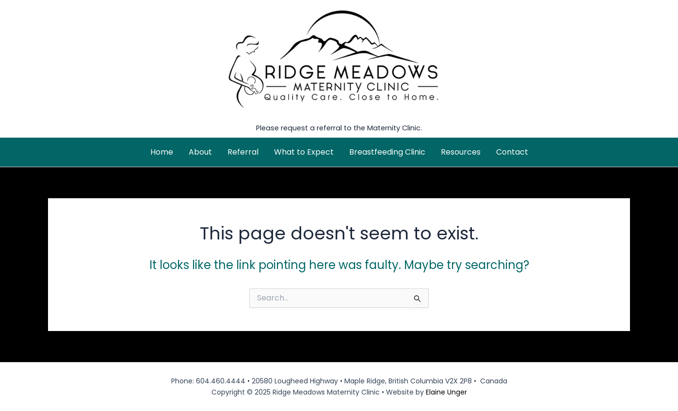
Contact (512, 152)
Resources (461, 152)
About (200, 152)
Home (161, 152)
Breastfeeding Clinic (387, 152)
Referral (242, 152)
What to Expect (304, 152)
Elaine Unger (446, 392)
